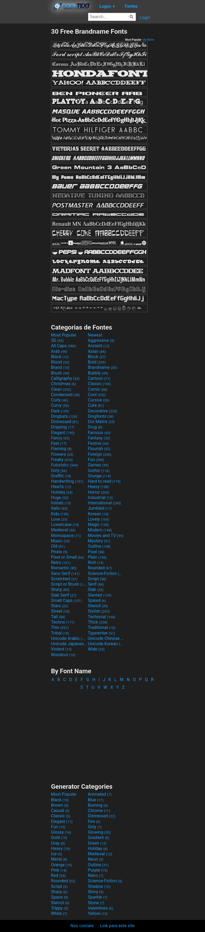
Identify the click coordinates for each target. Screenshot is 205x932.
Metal (59, 859)
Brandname (102, 367)
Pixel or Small (67, 557)
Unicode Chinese (106, 638)
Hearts (61, 486)
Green (97, 843)
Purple (97, 870)
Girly (59, 470)
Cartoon (99, 378)
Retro (60, 562)
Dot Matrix (101, 421)
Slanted (100, 595)
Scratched (64, 578)
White (59, 913)
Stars (59, 605)
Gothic (98, 470)
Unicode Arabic (69, 638)
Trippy (59, 908)
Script (97, 578)
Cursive (98, 400)
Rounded (100, 567)
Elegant (62, 432)
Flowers (62, 454)
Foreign (99, 454)
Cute (96, 405)
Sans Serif (65, 573)
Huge (59, 497)
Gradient (98, 837)
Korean (98, 513)
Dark (60, 410)
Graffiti (61, 475)
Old (58, 546)
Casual (60, 810)
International (104, 502)
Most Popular (64, 335)
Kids (60, 513)
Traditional (101, 627)
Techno (62, 622)
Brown (59, 805)
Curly (59, 400)
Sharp (60, 589)
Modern (100, 529)
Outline (99, 546)
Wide (96, 649)
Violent (61, 649)
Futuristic (64, 464)
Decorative (102, 410)
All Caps (63, 345)
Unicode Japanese (69, 643)
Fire (94, 821)
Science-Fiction (106, 573)
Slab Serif (63, 595)
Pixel (96, 551)
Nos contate (82, 925)
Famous (99, 432)
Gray (58, 843)
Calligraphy (65, 378)
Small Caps (66, 600)
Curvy (60, 405)
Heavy (98, 486)
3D (57, 340)
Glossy (61, 832)
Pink (59, 870)
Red (58, 875)
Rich (96, 562)
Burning (98, 805)
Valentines (100, 908)
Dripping (62, 427)
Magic (98, 524)
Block (97, 356)
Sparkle (97, 897)
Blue (96, 799)
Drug (95, 427)
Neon (95, 859)
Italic (59, 508)
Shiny (96, 891)
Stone (96, 902)
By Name (148, 39)
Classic (99, 383)
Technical (101, 616)
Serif (96, 584)
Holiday (62, 492)
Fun (96, 459)
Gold (59, 837)
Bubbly (98, 373)
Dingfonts (101, 416)
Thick (98, 622)
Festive (98, 443)
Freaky (62, 459)
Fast (58, 443)
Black (60, 356)
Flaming (61, 448)
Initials (61, 502)
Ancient (99, 345)
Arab (59, 351)
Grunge (99, 475)
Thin (60, 627)
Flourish (99, 448)
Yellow (98, 913)
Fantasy (99, 437)
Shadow (99, 886)
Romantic (64, 567)
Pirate (59, 551)
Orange (61, 864)
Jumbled (100, 508)
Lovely (98, 519)
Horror (98, 492)
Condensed (65, 394)
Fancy (60, 437)
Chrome (99, 810)
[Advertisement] (25, 108)
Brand (60, 367)
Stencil (98, 605)
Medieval (63, 529)
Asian (97, 351)
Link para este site (117, 925)
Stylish (99, 611)
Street (60, 611)
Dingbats (64, 416)
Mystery (99, 540)
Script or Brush (69, 584)
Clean (61, 389)
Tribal (60, 633)
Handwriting (67, 481)
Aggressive (101, 340)
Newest (95, 335)
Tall (58, 616)
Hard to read (104, 481)
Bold (97, 362)
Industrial (100, 497)
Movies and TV (105, 535)
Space (59, 897)
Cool (97, 394)
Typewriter (101, 633)
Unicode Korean (106, 643)
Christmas (63, 383)
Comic (97, 389)
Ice (56, 853)
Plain (97, 557)
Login (145, 17)
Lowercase (65, 524)
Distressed (64, 421)
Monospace (66, 535)
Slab (96, 589)
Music (60, 540)
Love (59, 519)
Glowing (99, 832)
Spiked (97, 600)
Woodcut (63, 654)
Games (98, 464)
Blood (60, 362)
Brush (60, 373)
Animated (100, 794)
